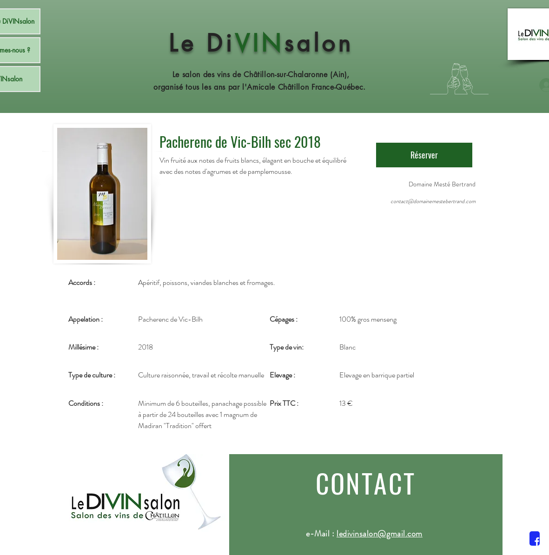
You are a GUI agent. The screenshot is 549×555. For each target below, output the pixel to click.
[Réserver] (424, 155)
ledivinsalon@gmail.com (380, 534)
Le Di (202, 43)
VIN (259, 43)
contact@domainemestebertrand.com (433, 201)
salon (318, 43)
